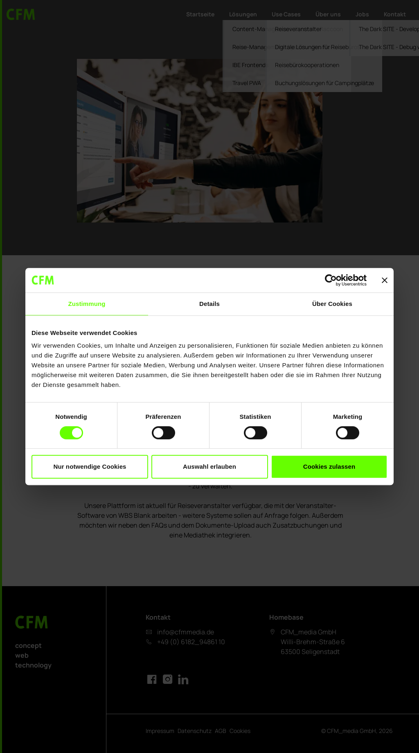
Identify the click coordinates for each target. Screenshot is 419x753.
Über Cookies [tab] (332, 303)
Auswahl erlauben (209, 466)
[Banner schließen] (384, 280)
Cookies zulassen (329, 466)
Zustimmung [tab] (87, 303)
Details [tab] (209, 303)
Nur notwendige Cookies (89, 466)
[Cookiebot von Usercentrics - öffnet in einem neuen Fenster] (331, 280)
